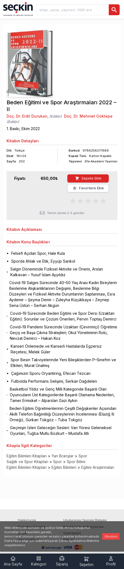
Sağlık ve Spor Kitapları (27, 461)
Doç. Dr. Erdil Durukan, (28, 116)
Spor (82, 456)
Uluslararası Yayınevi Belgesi (85, 520)
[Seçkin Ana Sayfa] (17, 8)
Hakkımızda (27, 520)
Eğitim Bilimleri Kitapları (27, 456)
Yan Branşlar (63, 456)
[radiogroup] (88, 201)
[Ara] (114, 9)
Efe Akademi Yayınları (101, 161)
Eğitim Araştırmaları (97, 467)
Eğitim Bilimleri (64, 467)
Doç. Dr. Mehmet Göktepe (88, 116)
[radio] (72, 201)
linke (39, 541)
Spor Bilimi (76, 461)
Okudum (110, 536)
